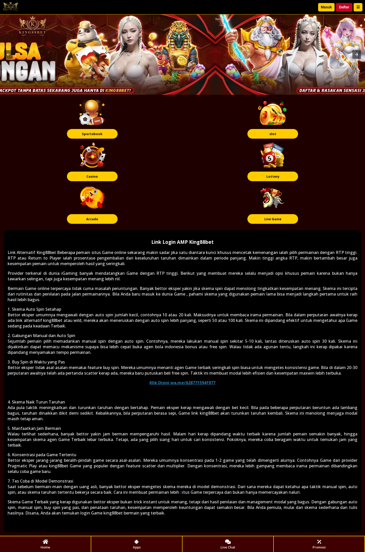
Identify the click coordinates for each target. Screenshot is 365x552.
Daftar (344, 7)
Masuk (326, 7)
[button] (8, 54)
